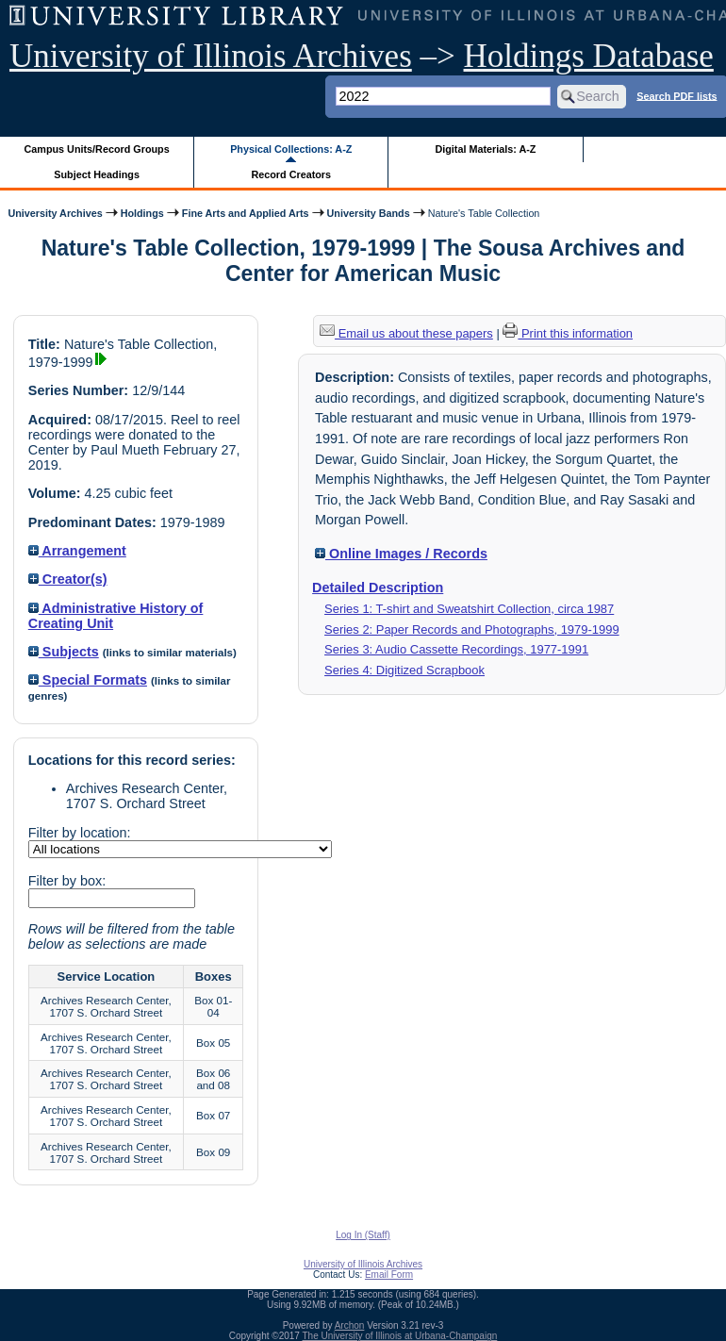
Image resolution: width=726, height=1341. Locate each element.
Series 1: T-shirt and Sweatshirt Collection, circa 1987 (469, 609)
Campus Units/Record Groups (97, 149)
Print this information (568, 333)
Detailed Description (377, 587)
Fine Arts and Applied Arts (245, 213)
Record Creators (291, 174)
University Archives (55, 213)
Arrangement (77, 550)
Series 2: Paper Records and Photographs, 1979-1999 (471, 629)
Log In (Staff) (363, 1235)
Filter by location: (79, 832)
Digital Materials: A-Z (485, 149)
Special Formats (87, 679)
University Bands (368, 213)
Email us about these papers (406, 333)
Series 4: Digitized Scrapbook (404, 670)
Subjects (63, 651)
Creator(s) (67, 579)
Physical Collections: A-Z (291, 149)
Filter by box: (67, 880)
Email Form (389, 1274)
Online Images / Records (401, 553)
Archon (350, 1325)
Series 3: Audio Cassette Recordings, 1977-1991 (456, 649)
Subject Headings (97, 174)
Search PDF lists (676, 95)
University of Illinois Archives (210, 56)
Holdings (142, 213)
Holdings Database (589, 56)
